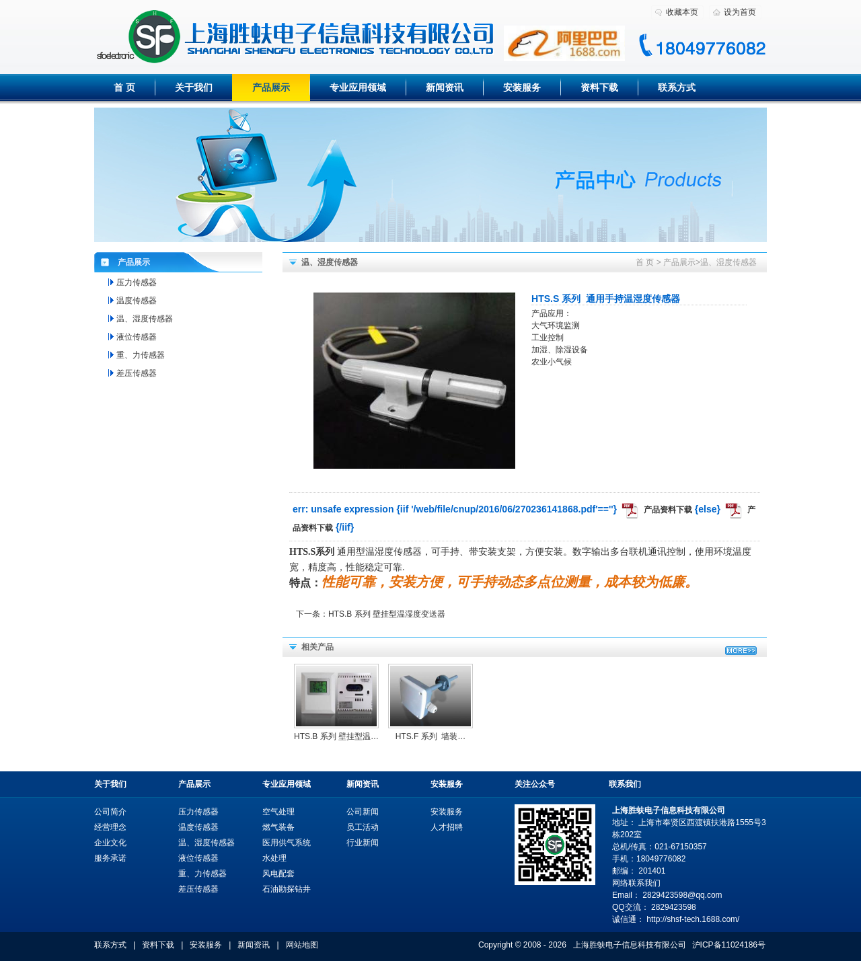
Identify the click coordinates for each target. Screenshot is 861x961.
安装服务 (522, 87)
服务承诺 (110, 858)
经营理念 (110, 827)
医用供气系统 (286, 842)
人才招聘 (446, 827)
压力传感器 (136, 282)
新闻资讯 (444, 87)
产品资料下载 (668, 509)
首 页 (124, 87)
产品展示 (271, 87)
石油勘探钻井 (286, 889)
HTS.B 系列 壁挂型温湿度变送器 (386, 614)
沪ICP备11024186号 (728, 945)
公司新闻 (362, 811)
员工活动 (362, 827)
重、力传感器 (140, 355)
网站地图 (302, 945)
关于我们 (194, 87)
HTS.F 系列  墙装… (431, 736)
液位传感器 (136, 337)
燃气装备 (278, 827)
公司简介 (110, 811)
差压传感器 (136, 373)
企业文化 (110, 842)
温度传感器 (136, 300)
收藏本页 (682, 12)
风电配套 (278, 873)
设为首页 (740, 12)
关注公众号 (535, 784)
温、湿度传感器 (728, 262)
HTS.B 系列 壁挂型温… (336, 736)
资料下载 (599, 87)
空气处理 (278, 811)
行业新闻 (362, 842)
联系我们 (625, 784)
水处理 (274, 858)
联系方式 (677, 87)
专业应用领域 (358, 87)
